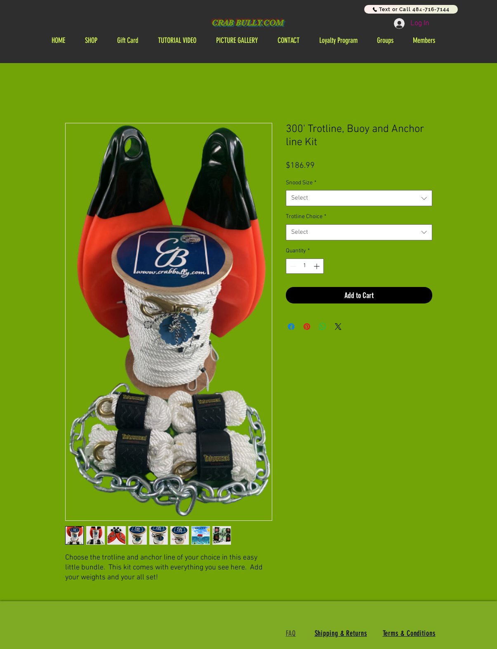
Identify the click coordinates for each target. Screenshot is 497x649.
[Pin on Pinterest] (307, 327)
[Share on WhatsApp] (322, 327)
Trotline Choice (306, 216)
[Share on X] (338, 327)
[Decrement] (292, 266)
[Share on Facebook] (291, 327)
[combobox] (359, 198)
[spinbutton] (304, 266)
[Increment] (317, 266)
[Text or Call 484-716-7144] (411, 9)
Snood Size (301, 182)
